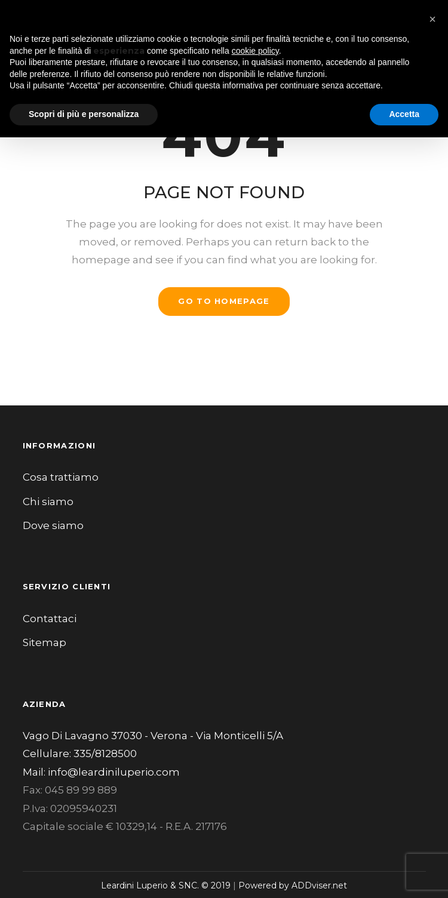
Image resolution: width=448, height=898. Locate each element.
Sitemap (44, 642)
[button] (432, 19)
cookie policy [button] (255, 51)
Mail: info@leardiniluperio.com (101, 772)
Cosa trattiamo (61, 477)
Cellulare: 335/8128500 (80, 753)
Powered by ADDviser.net (292, 885)
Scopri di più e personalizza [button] (84, 114)
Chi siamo (48, 502)
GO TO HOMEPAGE (223, 301)
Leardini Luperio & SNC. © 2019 (166, 885)
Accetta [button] (404, 114)
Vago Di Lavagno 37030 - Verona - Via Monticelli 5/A (153, 736)
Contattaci (49, 619)
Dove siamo (53, 525)
